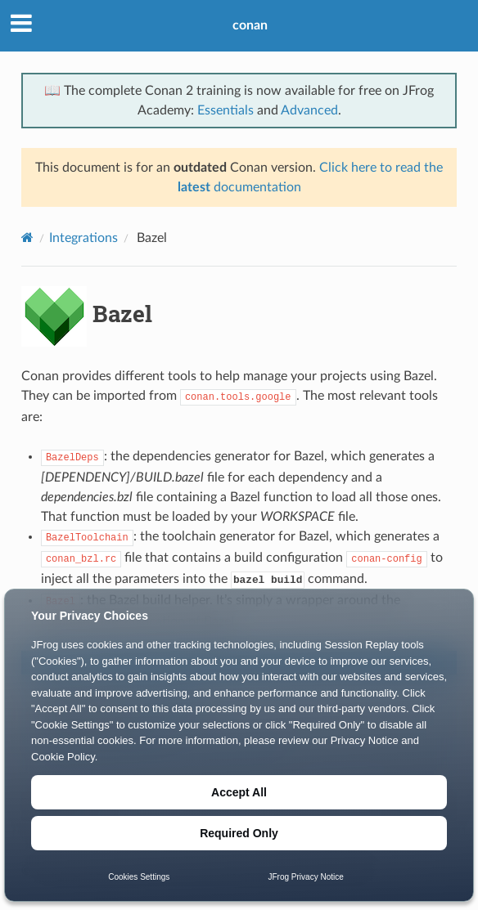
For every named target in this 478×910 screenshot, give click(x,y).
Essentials (225, 110)
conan (250, 25)
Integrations (83, 237)
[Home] (27, 237)
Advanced (309, 110)
